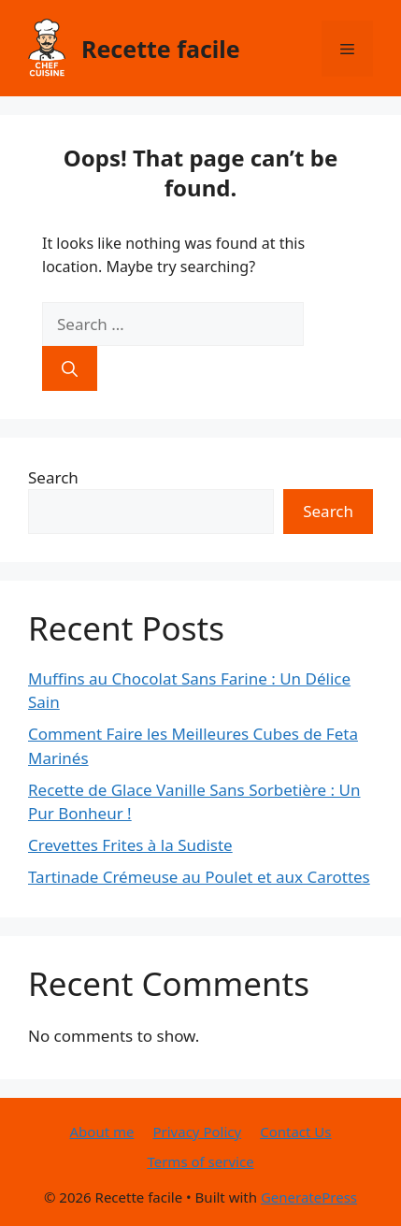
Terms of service (200, 1161)
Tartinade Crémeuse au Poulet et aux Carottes (199, 876)
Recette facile (160, 49)
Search (53, 477)
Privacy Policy (196, 1131)
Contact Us (295, 1131)
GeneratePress (309, 1197)
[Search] (69, 368)
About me (102, 1131)
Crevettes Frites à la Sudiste (130, 845)
